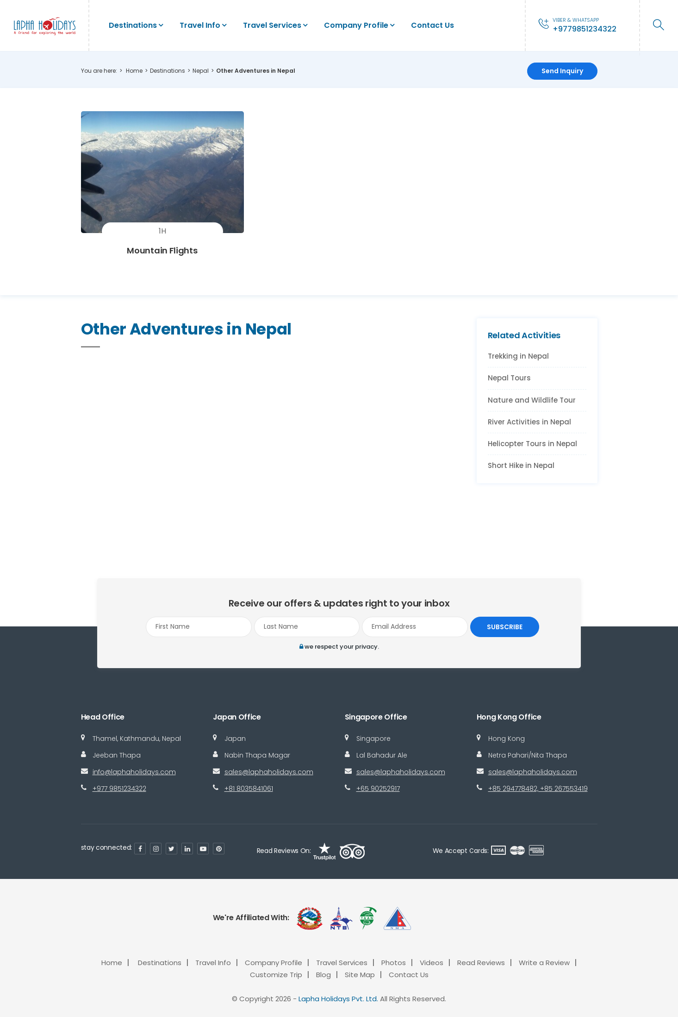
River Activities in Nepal (529, 422)
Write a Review (544, 962)
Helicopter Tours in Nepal (532, 443)
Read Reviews (481, 962)
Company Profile (356, 25)
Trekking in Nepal (518, 356)
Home (134, 71)
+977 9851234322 (119, 788)
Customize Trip (276, 975)
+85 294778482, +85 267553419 (538, 788)
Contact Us (432, 25)
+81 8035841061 (248, 788)
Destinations (133, 25)
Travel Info (200, 25)
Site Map (360, 975)
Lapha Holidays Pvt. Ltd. (338, 999)
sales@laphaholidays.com (268, 772)
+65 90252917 (378, 788)
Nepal (201, 71)
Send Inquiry (562, 71)
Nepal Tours (509, 378)
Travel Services (272, 25)
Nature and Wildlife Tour (532, 400)
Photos (393, 962)
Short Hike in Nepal (521, 465)
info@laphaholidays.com (134, 772)
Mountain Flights (162, 250)
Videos (431, 962)
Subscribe (502, 627)
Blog (323, 975)
